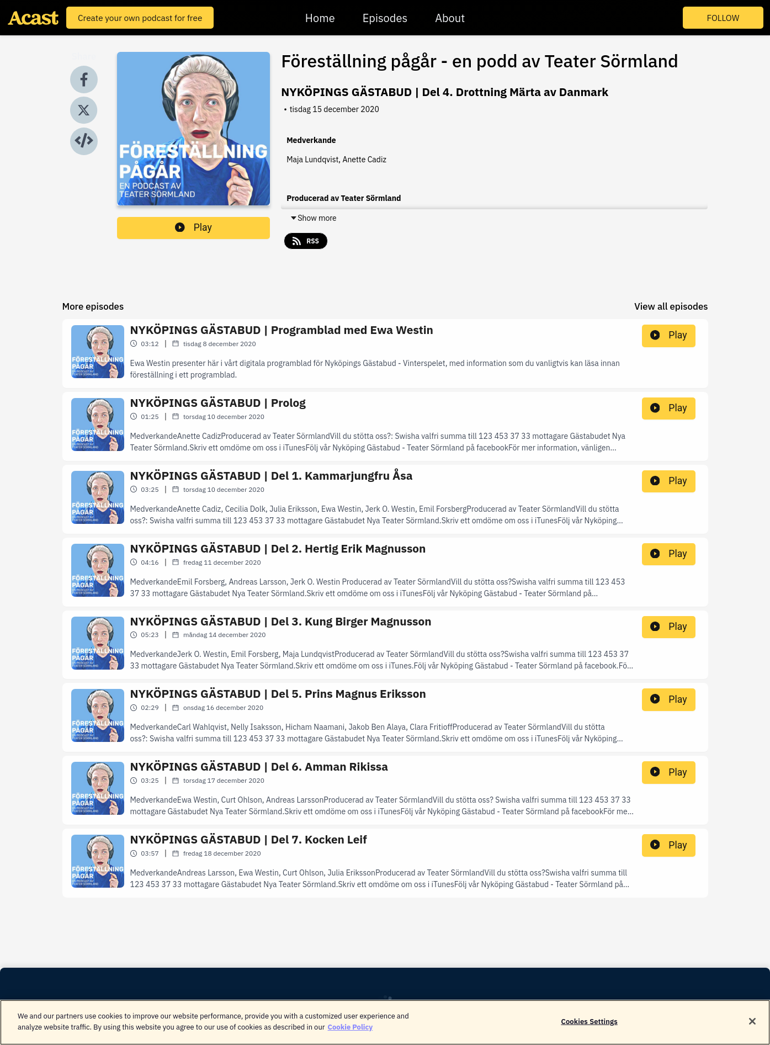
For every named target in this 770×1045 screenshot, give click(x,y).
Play (193, 227)
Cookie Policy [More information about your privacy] (350, 1032)
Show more (313, 218)
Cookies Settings (589, 1027)
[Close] (752, 1027)
